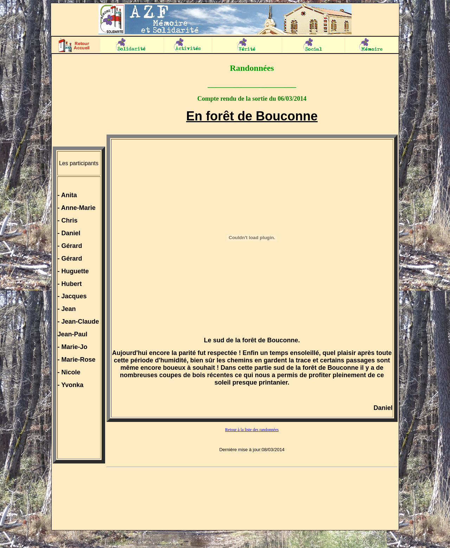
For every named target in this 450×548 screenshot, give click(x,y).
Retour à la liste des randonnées (251, 429)
